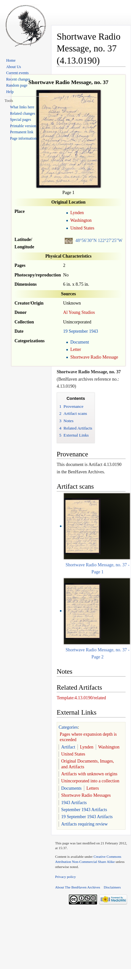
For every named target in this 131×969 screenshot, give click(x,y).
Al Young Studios (79, 312)
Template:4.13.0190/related (81, 697)
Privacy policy (65, 877)
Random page (16, 85)
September (78, 331)
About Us (13, 67)
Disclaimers (112, 887)
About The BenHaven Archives (77, 887)
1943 (93, 331)
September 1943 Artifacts (84, 809)
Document (79, 342)
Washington (81, 220)
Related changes (22, 113)
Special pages (20, 119)
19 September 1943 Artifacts (87, 816)
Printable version (23, 126)
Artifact (68, 747)
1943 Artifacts (74, 802)
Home (10, 60)
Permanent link (21, 132)
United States (82, 228)
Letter (75, 349)
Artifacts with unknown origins (89, 773)
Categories (68, 727)
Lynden (77, 212)
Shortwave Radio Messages (86, 795)
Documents (71, 788)
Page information (23, 138)
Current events (17, 73)
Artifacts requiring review (84, 824)
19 (65, 331)
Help (9, 91)
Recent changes (18, 79)
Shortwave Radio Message (94, 357)
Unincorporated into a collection (90, 781)
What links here (22, 107)
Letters (92, 788)
